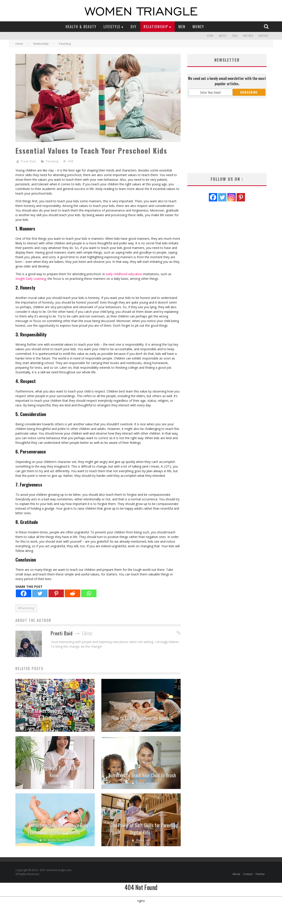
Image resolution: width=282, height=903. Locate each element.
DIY (134, 26)
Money (198, 26)
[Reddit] (72, 593)
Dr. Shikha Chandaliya (57, 783)
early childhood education (124, 274)
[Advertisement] (227, 135)
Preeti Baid (28, 161)
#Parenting (26, 608)
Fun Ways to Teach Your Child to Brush (142, 775)
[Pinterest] (56, 593)
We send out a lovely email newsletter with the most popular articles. (227, 81)
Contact (263, 36)
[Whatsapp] (88, 593)
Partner (248, 36)
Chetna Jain (143, 783)
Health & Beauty (81, 26)
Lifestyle (112, 26)
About (223, 36)
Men (182, 26)
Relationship (156, 26)
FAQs (235, 36)
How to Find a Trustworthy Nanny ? (142, 717)
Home (210, 36)
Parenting (52, 161)
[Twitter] (40, 593)
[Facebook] (23, 593)
